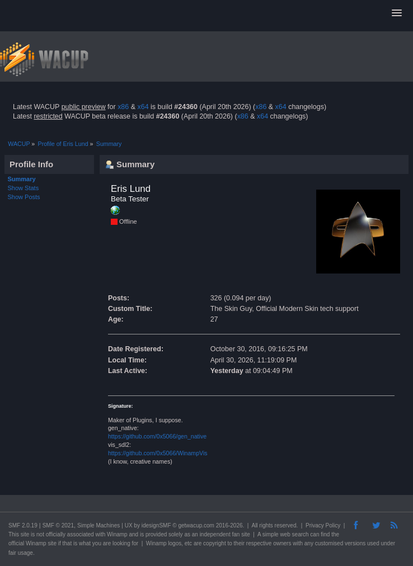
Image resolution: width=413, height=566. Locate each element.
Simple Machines (98, 525)
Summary (22, 179)
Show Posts (24, 197)
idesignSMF (156, 525)
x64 (142, 107)
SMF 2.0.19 (22, 525)
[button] (396, 13)
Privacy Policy (323, 525)
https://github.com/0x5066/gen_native (157, 436)
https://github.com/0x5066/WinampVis (158, 453)
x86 (123, 107)
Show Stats (23, 188)
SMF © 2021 (58, 525)
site (25, 534)
